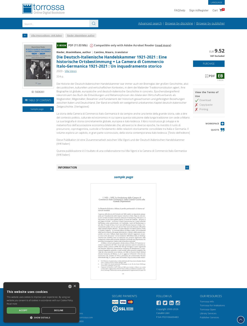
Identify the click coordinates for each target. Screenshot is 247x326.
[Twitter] (165, 303)
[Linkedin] (171, 303)
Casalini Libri (162, 313)
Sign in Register (199, 10)
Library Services (208, 313)
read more (163, 45)
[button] (215, 123)
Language (216, 2)
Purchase (209, 63)
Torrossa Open (208, 309)
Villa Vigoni (71, 71)
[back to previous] (24, 36)
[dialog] (41, 302)
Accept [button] (23, 310)
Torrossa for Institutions (212, 305)
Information (67, 167)
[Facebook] (159, 303)
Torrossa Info (207, 301)
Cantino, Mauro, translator (111, 52)
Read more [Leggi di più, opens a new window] (12, 303)
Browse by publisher (210, 23)
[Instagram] (178, 303)
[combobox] (60, 23)
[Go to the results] (93, 23)
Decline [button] (58, 310)
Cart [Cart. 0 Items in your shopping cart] (218, 11)
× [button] (74, 286)
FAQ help (179, 10)
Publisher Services (209, 317)
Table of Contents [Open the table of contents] (38, 100)
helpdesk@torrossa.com (80, 317)
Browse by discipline (179, 23)
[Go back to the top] (240, 319)
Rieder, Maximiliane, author (73, 52)
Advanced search (150, 23)
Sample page (41, 109)
